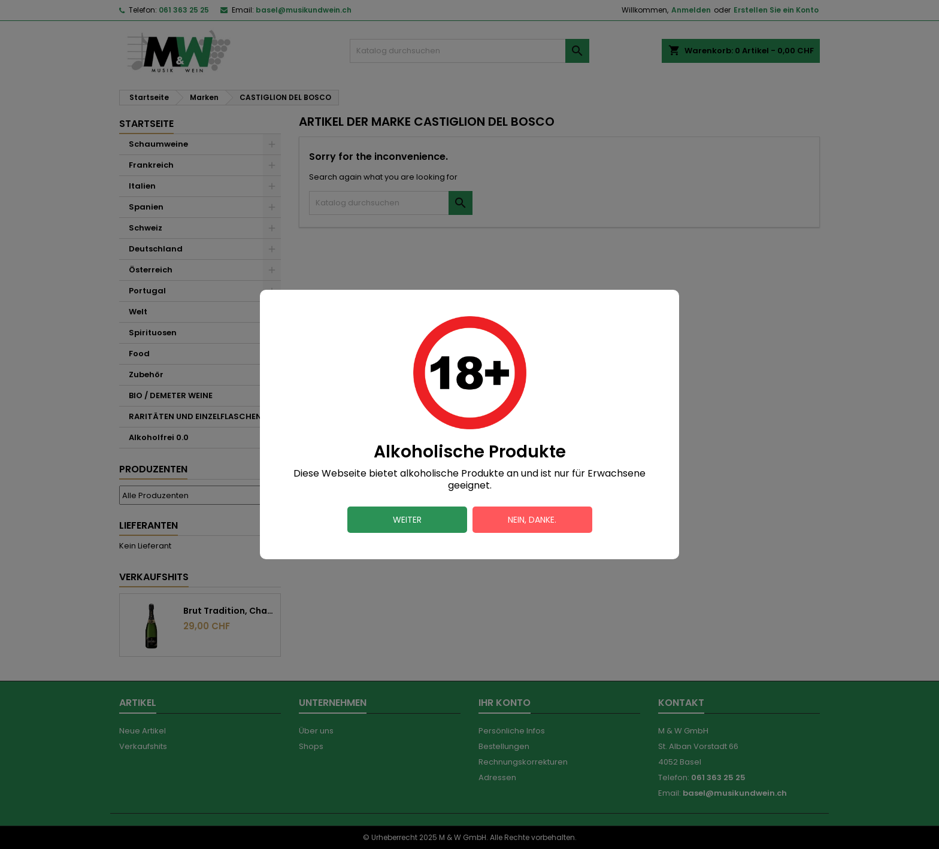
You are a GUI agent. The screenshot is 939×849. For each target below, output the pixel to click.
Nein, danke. (532, 520)
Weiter (407, 520)
